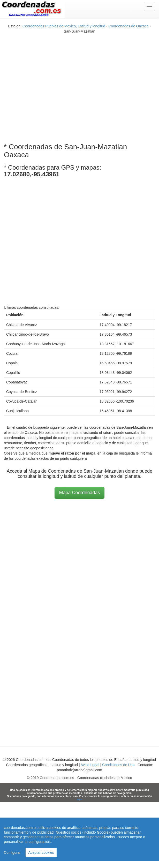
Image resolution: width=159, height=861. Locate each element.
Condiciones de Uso (118, 765)
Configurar (13, 852)
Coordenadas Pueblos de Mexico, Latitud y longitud (63, 26)
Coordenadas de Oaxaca (128, 26)
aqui (79, 799)
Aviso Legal (90, 765)
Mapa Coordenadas (79, 492)
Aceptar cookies (41, 852)
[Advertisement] (50, 84)
